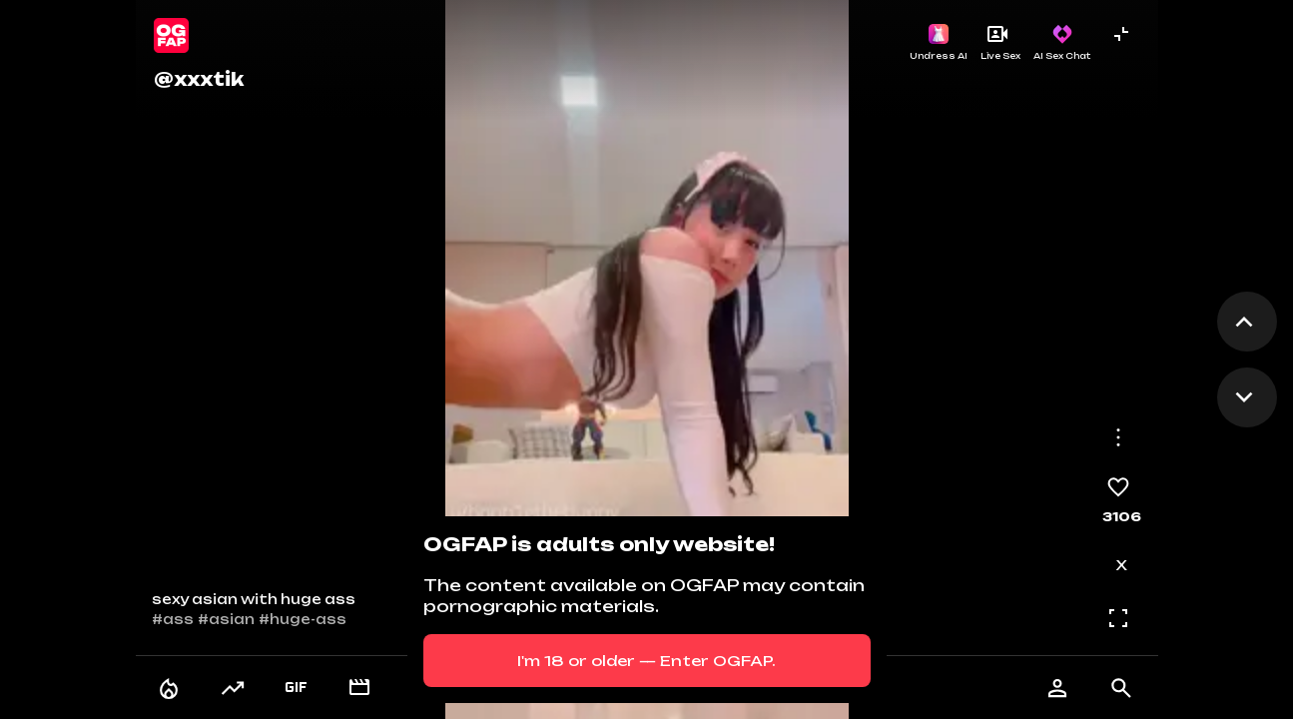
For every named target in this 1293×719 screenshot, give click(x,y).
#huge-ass (302, 619)
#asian (226, 619)
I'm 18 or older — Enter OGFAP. (646, 660)
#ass (173, 619)
